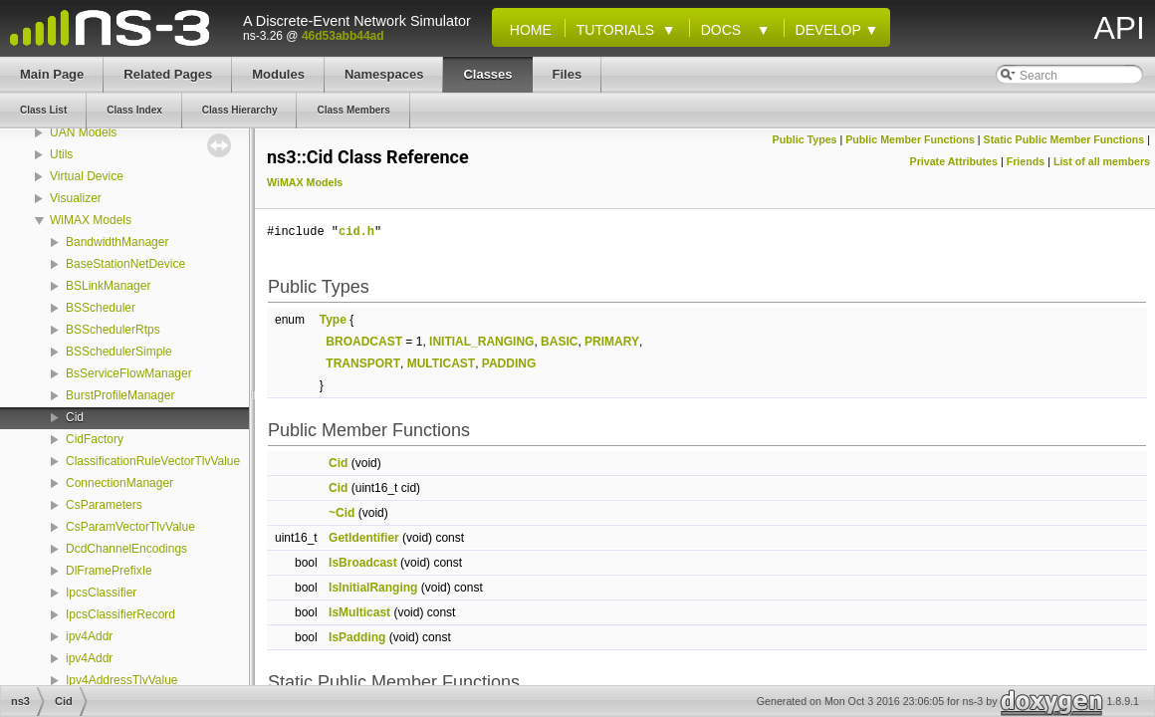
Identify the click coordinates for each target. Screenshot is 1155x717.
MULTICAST (441, 363)
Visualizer (76, 198)
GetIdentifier (364, 538)
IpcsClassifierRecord (120, 614)
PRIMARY (611, 342)
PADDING (509, 363)
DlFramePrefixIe (109, 571)
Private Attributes (954, 161)
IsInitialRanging (373, 588)
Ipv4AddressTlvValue (122, 680)
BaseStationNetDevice (125, 264)
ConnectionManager (119, 483)
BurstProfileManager (120, 395)
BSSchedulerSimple (119, 351)
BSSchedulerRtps (113, 330)
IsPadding (357, 637)
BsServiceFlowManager (129, 373)
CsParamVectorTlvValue (130, 527)
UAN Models (83, 132)
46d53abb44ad (343, 36)
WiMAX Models (90, 220)
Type (333, 320)
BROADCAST (364, 342)
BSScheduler (100, 308)
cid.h (356, 231)
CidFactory (94, 439)
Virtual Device (86, 176)
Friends (1026, 161)
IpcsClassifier (101, 592)
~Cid (341, 513)
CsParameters (104, 505)
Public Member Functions (910, 139)
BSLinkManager (108, 286)
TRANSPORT (363, 363)
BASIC (559, 342)
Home (527, 30)
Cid (75, 417)
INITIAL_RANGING (481, 342)
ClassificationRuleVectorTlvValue (153, 461)
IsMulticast (359, 612)
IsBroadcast (363, 563)
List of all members (1101, 161)
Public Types (805, 139)
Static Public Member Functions (1064, 139)
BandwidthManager (117, 242)
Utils (61, 154)
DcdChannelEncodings (126, 549)
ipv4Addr (89, 636)
